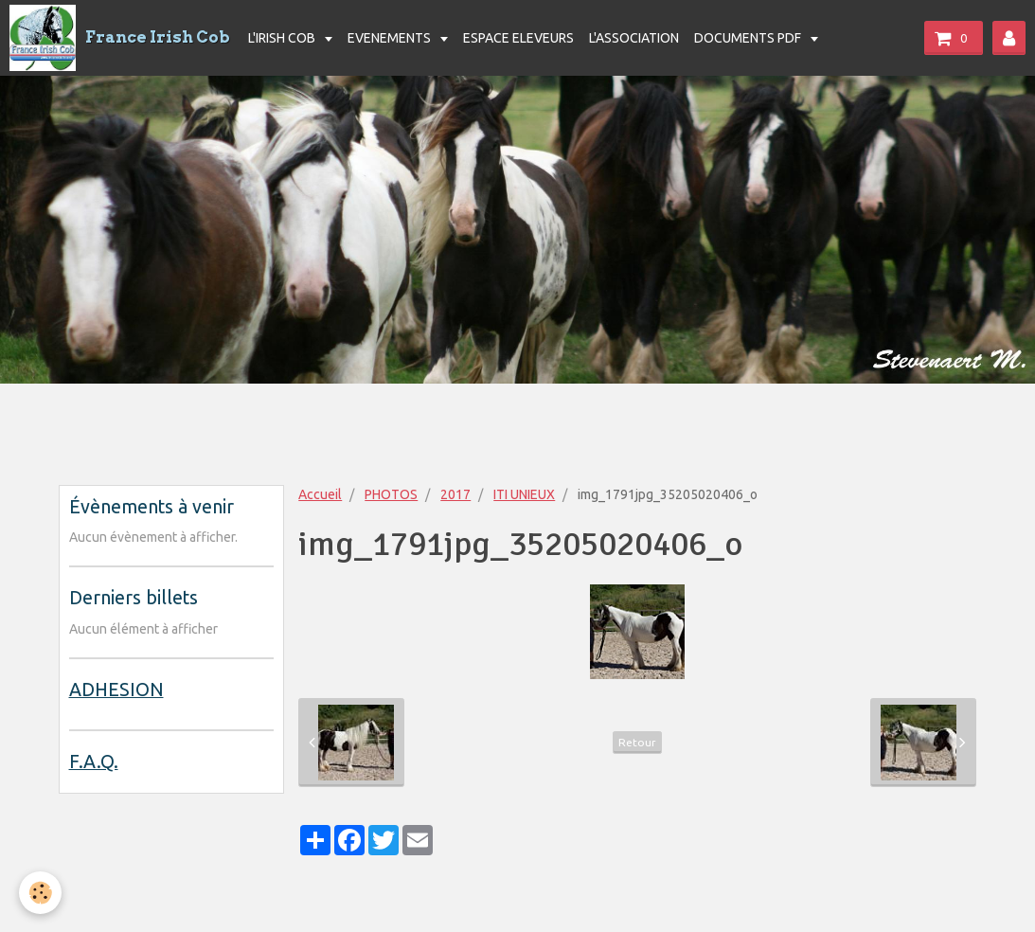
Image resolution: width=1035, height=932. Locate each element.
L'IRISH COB (283, 37)
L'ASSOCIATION (634, 37)
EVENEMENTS (391, 37)
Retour (637, 742)
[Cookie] (40, 892)
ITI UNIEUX (524, 494)
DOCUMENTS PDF (749, 37)
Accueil (320, 494)
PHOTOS (391, 494)
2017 (455, 494)
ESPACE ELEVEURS (518, 37)
